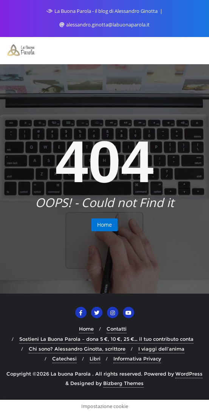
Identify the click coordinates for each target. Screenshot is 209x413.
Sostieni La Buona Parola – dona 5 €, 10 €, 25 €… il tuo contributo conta (106, 339)
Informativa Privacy (137, 359)
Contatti (117, 329)
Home (104, 224)
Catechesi (64, 359)
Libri (95, 359)
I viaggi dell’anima (161, 349)
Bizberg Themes (123, 383)
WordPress (189, 374)
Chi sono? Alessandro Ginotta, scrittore (77, 349)
